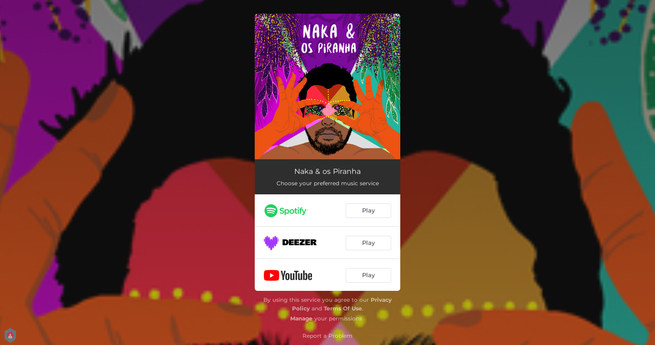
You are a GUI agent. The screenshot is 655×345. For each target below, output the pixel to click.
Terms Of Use (343, 308)
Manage (301, 318)
